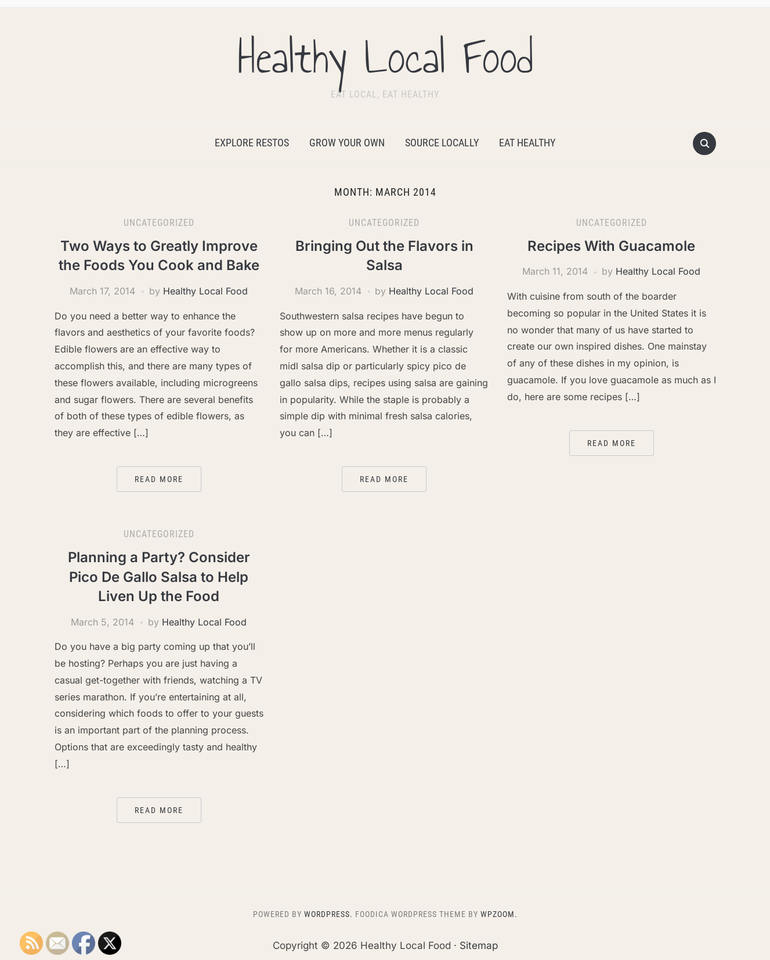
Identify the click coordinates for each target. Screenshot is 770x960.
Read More (159, 479)
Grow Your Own (347, 142)
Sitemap (479, 945)
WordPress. (328, 914)
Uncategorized (159, 222)
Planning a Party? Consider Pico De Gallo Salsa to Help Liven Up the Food (159, 577)
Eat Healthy (527, 142)
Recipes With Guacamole (611, 246)
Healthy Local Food (385, 57)
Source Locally (442, 142)
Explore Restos (252, 142)
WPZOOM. (499, 914)
